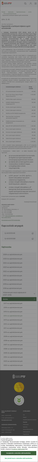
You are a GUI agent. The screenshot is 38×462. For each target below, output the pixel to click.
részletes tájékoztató (18, 449)
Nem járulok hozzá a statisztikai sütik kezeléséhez (18, 458)
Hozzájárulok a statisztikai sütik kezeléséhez (18, 453)
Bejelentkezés (31, 3)
